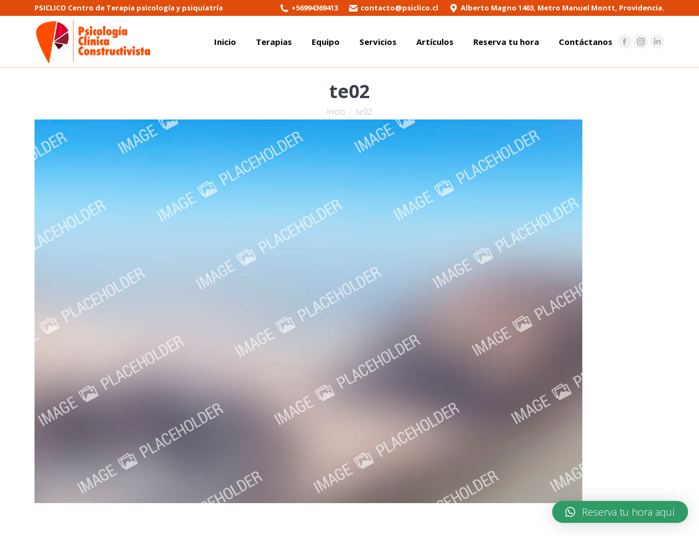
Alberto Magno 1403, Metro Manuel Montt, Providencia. (562, 8)
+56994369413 (314, 8)
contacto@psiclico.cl (399, 8)
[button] (620, 512)
